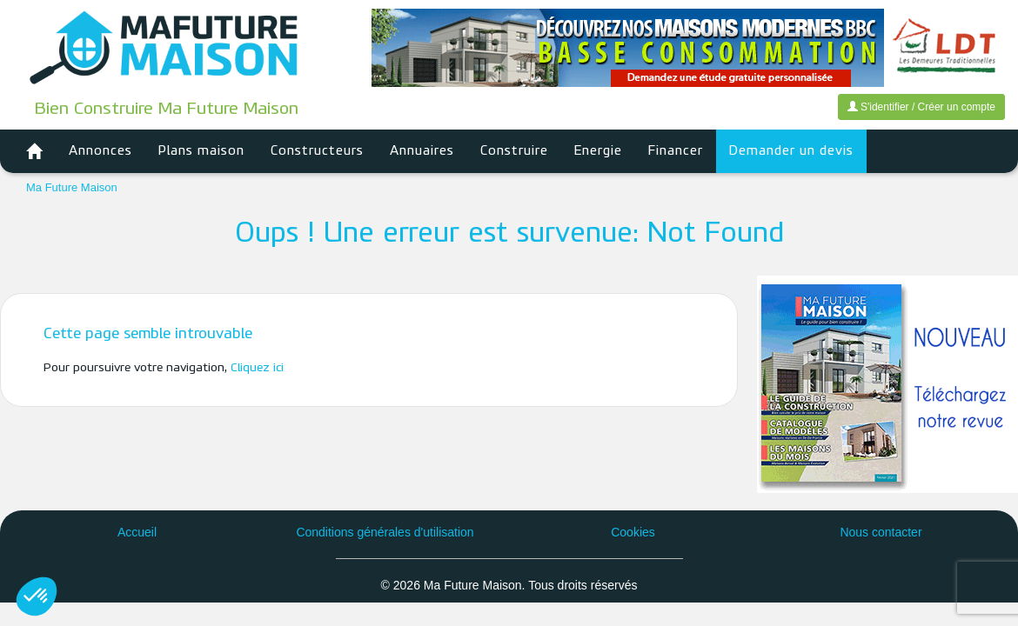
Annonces (100, 151)
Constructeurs (317, 151)
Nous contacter (880, 532)
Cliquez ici (257, 368)
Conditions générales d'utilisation (384, 532)
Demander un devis (791, 151)
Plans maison (201, 151)
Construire (514, 151)
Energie (598, 151)
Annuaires (422, 151)
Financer (675, 151)
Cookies (633, 532)
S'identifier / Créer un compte (921, 107)
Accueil (137, 532)
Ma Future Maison (71, 187)
